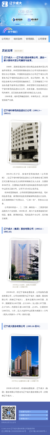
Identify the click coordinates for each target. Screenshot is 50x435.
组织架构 (18, 39)
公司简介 (6, 39)
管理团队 (30, 39)
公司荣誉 (42, 39)
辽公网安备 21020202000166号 (13, 431)
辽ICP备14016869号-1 (38, 431)
